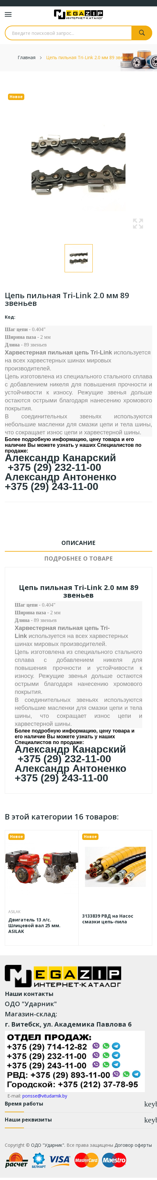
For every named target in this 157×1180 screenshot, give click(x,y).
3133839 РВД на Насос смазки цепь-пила (107, 919)
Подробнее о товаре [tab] (78, 558)
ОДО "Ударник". (47, 1145)
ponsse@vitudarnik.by (44, 1096)
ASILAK (14, 912)
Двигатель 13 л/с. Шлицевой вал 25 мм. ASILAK (34, 925)
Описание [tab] (78, 543)
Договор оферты (133, 1145)
